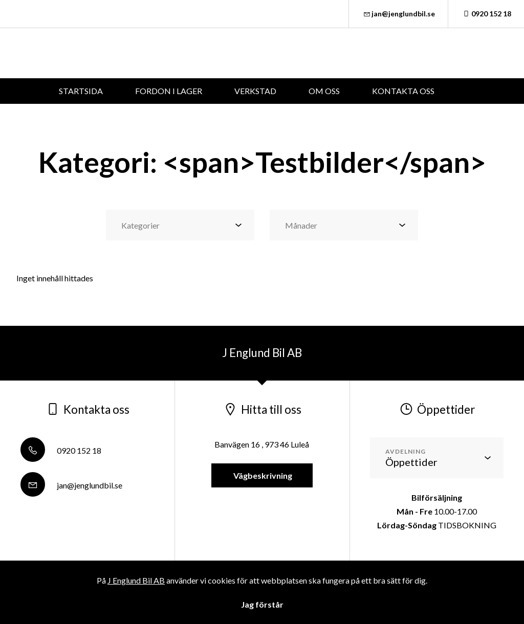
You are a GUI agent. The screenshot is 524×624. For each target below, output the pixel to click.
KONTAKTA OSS (403, 91)
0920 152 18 (486, 13)
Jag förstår (262, 604)
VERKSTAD (255, 91)
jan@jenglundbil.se (398, 13)
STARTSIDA (81, 91)
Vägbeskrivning (262, 475)
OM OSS (324, 91)
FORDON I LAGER (168, 91)
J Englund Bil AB (136, 580)
